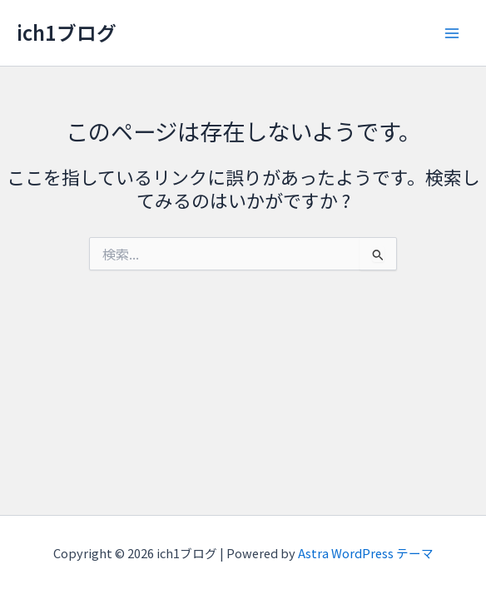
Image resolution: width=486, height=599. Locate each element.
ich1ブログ (67, 32)
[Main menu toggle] (451, 33)
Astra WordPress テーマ (366, 553)
